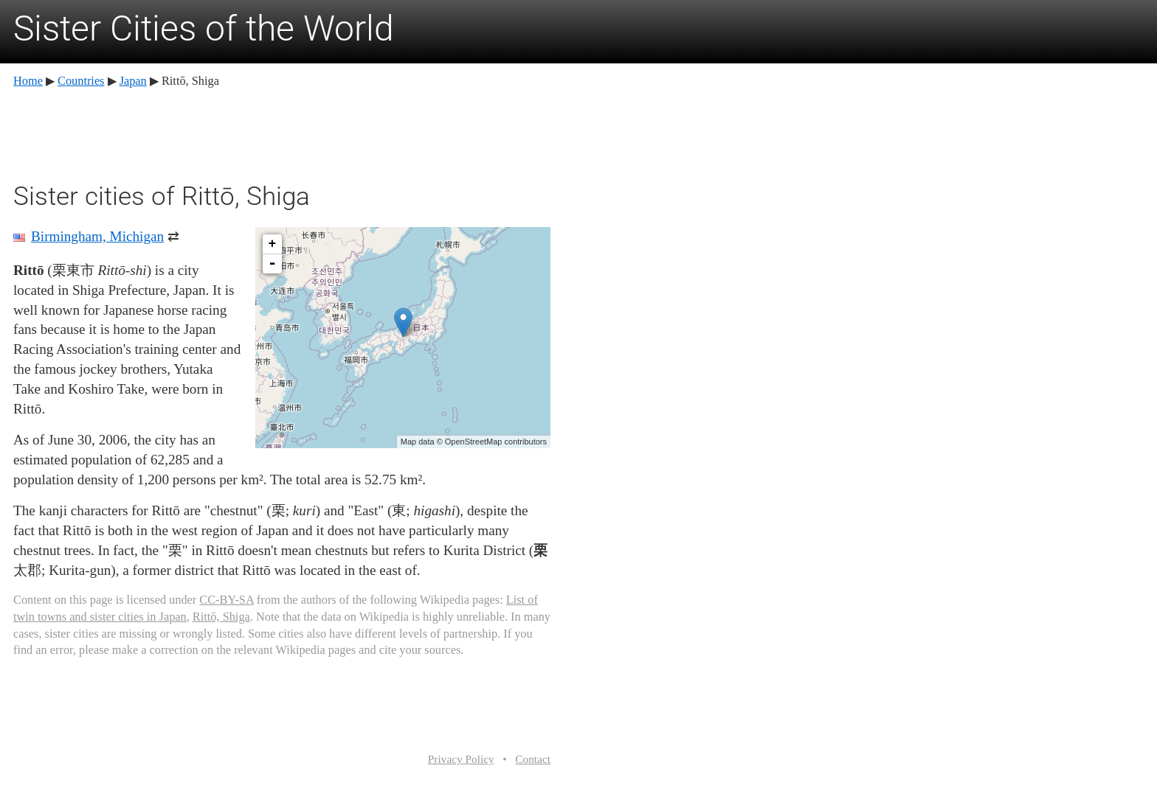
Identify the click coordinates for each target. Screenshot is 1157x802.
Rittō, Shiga (221, 617)
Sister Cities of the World (203, 28)
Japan (133, 81)
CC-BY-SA (226, 600)
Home (28, 81)
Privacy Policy (461, 759)
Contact (532, 759)
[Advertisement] (281, 133)
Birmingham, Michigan (97, 236)
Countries (81, 81)
